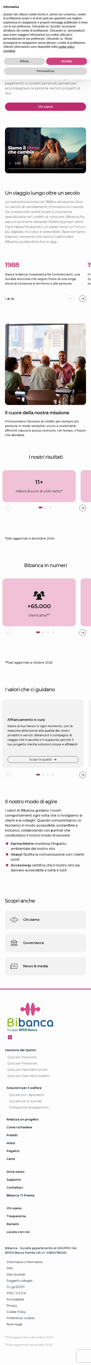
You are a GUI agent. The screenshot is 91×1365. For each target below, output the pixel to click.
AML (10, 1268)
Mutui (11, 1143)
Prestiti (12, 1135)
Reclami (13, 1224)
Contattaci (15, 1187)
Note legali (14, 1324)
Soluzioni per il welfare (24, 1088)
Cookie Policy (16, 1312)
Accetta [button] (66, 61)
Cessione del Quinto (20, 1050)
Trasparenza (16, 1216)
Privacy (12, 1306)
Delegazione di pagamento (29, 1107)
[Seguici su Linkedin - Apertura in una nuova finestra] (9, 1037)
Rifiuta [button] (24, 61)
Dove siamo (16, 1172)
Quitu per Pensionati (22, 1063)
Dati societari (16, 1274)
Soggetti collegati (19, 1281)
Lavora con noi (18, 1232)
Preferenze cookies (21, 1318)
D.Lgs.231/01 (16, 1287)
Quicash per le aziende (25, 1101)
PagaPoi (13, 1151)
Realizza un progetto (23, 1119)
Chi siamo (14, 1208)
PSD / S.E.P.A (16, 1293)
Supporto (14, 1180)
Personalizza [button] (45, 71)
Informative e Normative (25, 1262)
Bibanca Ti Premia (21, 1195)
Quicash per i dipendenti (26, 1095)
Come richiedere (19, 1127)
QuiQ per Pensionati (22, 1057)
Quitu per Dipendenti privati (27, 1069)
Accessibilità (15, 1299)
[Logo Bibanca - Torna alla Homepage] (30, 1018)
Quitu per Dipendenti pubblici (28, 1076)
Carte (11, 1159)
